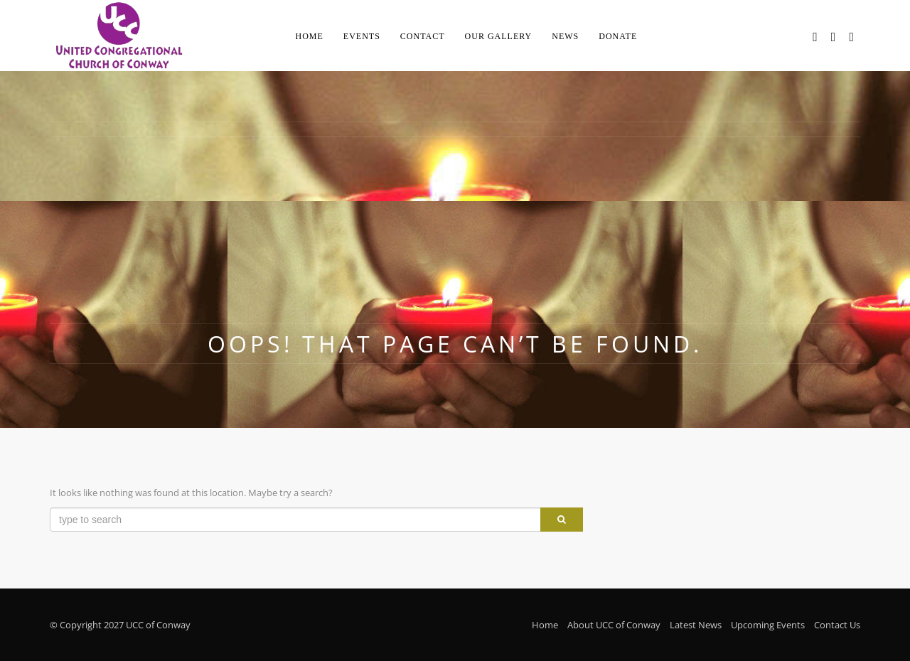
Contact (422, 36)
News (565, 36)
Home (309, 36)
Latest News (696, 624)
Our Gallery (498, 36)
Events (361, 36)
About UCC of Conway (613, 624)
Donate (618, 36)
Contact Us (837, 624)
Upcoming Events (768, 624)
